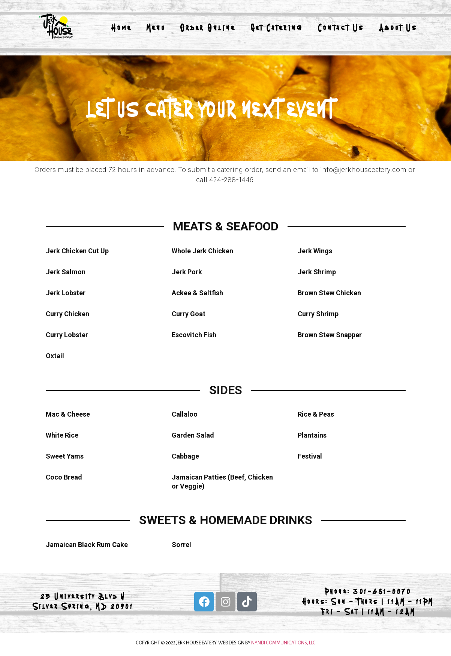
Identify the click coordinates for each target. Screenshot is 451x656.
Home (121, 27)
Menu (156, 27)
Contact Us (341, 27)
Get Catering (276, 27)
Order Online (207, 27)
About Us (398, 27)
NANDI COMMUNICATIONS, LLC (283, 643)
